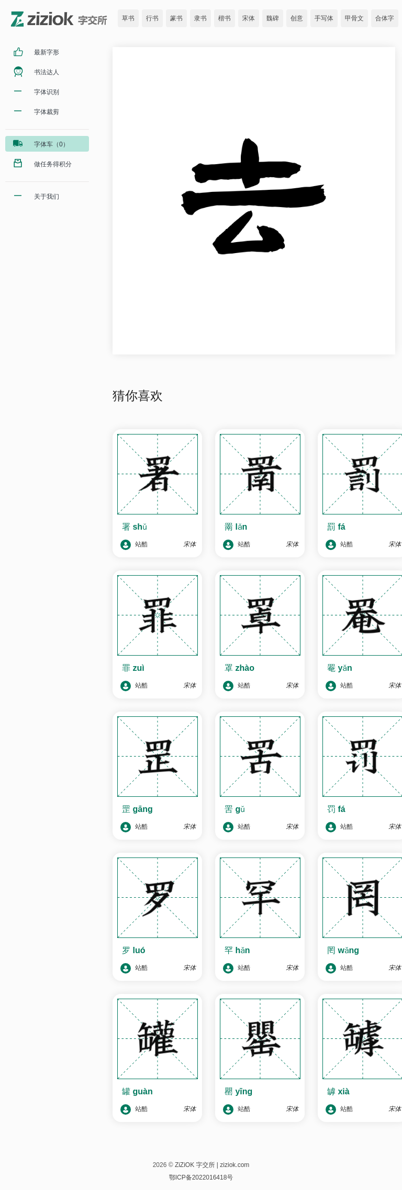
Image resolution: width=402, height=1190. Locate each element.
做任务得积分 (53, 164)
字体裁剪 (46, 112)
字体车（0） (51, 144)
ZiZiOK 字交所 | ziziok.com (212, 1165)
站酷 (134, 545)
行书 (152, 18)
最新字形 (46, 52)
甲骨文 (354, 18)
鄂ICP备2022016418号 (201, 1177)
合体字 (384, 18)
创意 (297, 18)
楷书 (224, 18)
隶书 (200, 18)
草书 (128, 18)
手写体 (324, 18)
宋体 (248, 18)
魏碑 (272, 18)
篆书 (176, 18)
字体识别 (46, 92)
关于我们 (46, 196)
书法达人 (46, 72)
